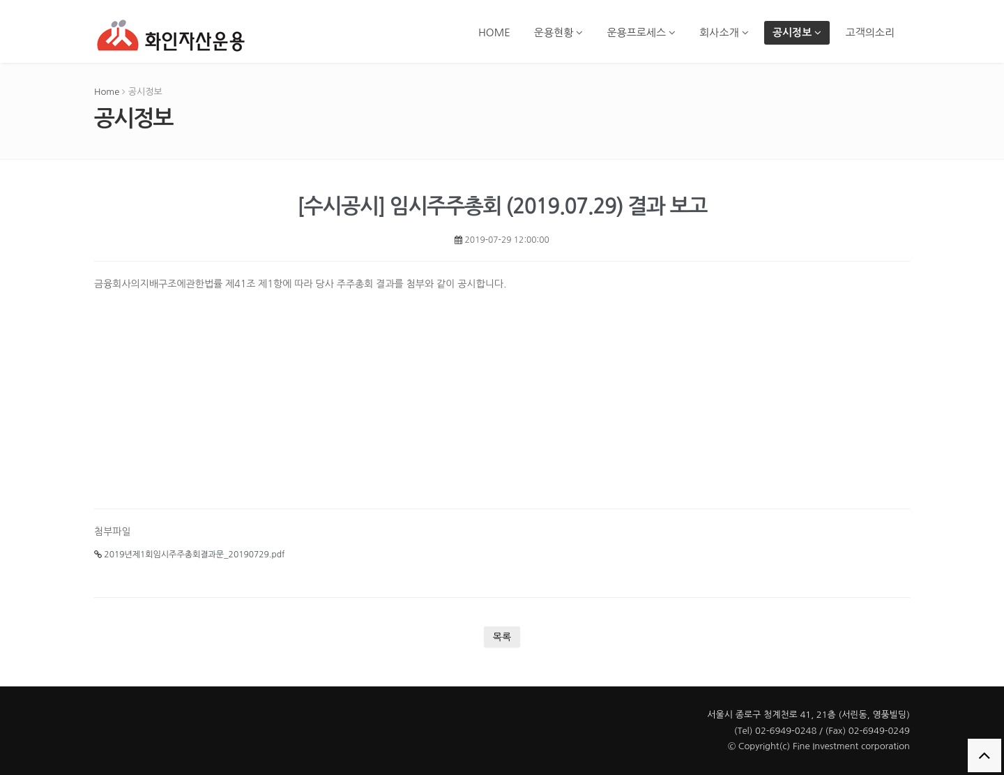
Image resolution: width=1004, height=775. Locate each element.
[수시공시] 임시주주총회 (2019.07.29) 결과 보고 (502, 206)
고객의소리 (870, 32)
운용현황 (559, 32)
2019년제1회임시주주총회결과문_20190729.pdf (189, 554)
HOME (494, 32)
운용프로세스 (641, 32)
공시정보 (797, 32)
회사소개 (724, 32)
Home (106, 91)
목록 (502, 637)
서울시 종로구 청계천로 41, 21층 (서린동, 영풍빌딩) (808, 714)
